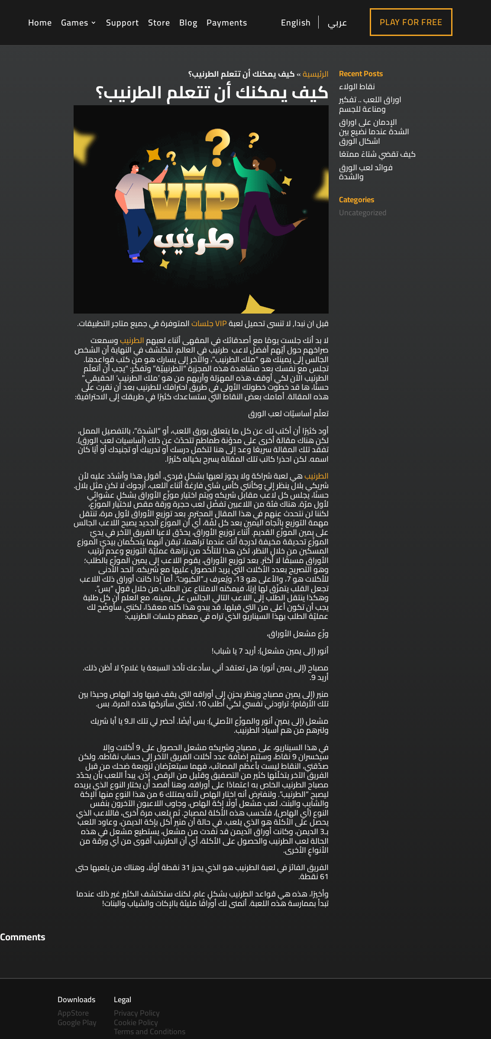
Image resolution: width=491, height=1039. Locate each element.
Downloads (76, 999)
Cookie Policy (136, 1022)
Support (122, 22)
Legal (122, 999)
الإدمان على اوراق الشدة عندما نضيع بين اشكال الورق (374, 131)
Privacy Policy (137, 1013)
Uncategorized (363, 212)
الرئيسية (316, 74)
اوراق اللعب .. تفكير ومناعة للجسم (370, 104)
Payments (227, 22)
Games (74, 22)
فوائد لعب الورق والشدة (366, 172)
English (296, 23)
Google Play (77, 1022)
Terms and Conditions (149, 1031)
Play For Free (411, 22)
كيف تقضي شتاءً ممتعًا (377, 154)
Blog (188, 22)
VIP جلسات (209, 323)
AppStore (73, 1013)
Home (40, 22)
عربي (338, 22)
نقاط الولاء (357, 86)
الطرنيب (132, 340)
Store (159, 22)
